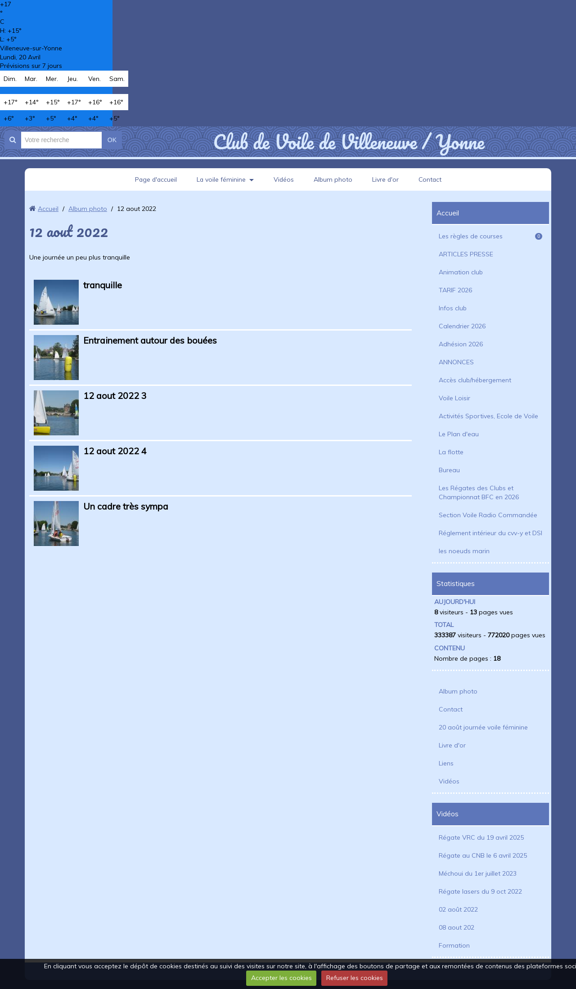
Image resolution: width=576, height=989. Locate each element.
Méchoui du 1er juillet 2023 (478, 873)
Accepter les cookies (281, 978)
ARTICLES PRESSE (466, 254)
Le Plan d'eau (459, 434)
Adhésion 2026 (461, 344)
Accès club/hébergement (475, 380)
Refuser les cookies (354, 978)
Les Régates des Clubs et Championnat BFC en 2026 (479, 492)
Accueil (48, 209)
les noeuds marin (464, 551)
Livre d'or (386, 179)
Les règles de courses (490, 236)
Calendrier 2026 (462, 326)
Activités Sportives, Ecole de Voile (488, 416)
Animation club (461, 272)
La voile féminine (221, 179)
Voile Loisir (454, 398)
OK (112, 139)
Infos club (453, 308)
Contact (431, 179)
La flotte (451, 452)
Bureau (449, 470)
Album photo (333, 179)
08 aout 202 (456, 927)
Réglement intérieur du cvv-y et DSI (490, 533)
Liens (446, 763)
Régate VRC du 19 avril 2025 (481, 837)
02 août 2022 (458, 909)
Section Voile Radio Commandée (488, 515)
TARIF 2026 (455, 290)
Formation (454, 945)
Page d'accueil (154, 179)
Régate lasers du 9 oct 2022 (480, 891)
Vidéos (284, 179)
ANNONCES (456, 362)
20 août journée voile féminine (483, 727)
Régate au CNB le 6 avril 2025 (483, 855)
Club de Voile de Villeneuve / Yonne (348, 141)
